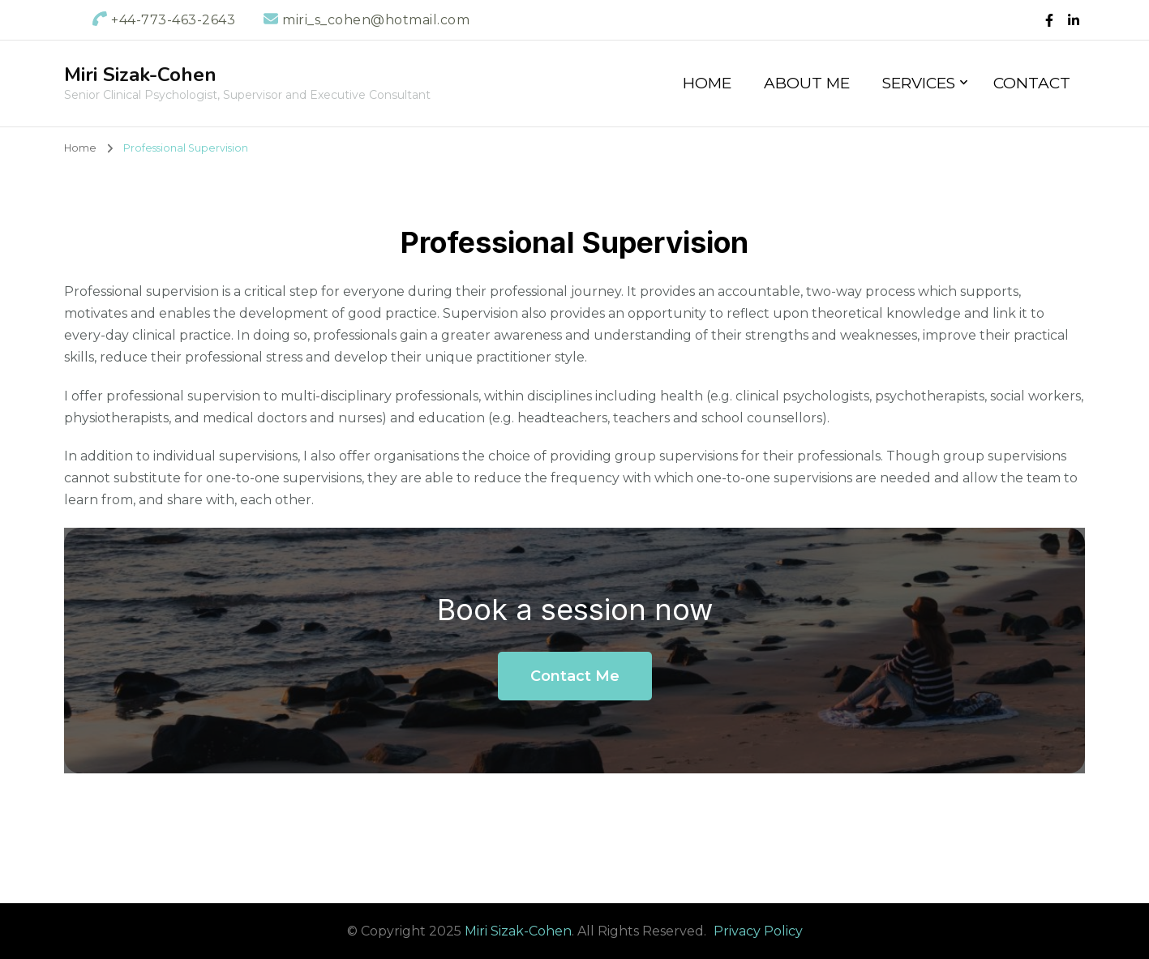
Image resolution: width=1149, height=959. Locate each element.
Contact (1031, 83)
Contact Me (575, 676)
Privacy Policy (758, 931)
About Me (807, 83)
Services (918, 83)
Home (707, 83)
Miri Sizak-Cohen (140, 75)
